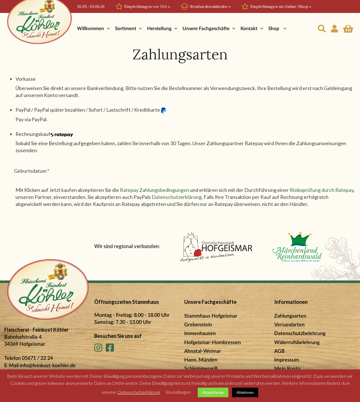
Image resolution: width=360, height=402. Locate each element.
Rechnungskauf (44, 134)
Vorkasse (25, 79)
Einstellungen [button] (178, 392)
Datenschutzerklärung (177, 197)
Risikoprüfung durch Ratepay (322, 190)
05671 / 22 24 (37, 358)
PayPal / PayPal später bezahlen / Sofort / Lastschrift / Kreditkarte (91, 110)
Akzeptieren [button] (213, 392)
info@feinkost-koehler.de (48, 365)
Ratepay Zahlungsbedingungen (154, 190)
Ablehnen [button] (245, 392)
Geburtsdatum (31, 171)
